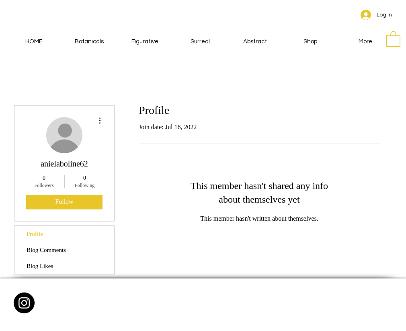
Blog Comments (46, 250)
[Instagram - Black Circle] (24, 302)
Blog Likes (40, 266)
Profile (35, 234)
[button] (393, 38)
